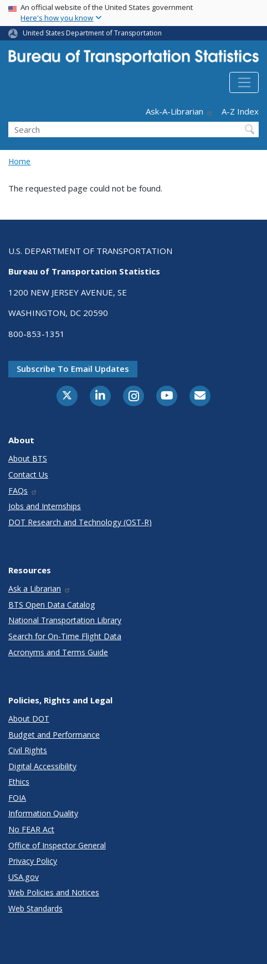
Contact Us (28, 474)
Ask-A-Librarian (179, 111)
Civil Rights (27, 750)
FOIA (17, 797)
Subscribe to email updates (73, 368)
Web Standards (35, 908)
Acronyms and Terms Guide (58, 652)
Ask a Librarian (39, 588)
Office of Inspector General (57, 845)
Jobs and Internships (44, 506)
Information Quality (43, 813)
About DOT (28, 718)
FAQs (23, 490)
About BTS (27, 458)
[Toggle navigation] (244, 82)
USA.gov (23, 877)
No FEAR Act (31, 829)
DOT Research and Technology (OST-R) (80, 522)
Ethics (18, 781)
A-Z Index (240, 111)
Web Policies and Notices (53, 892)
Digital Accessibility (42, 766)
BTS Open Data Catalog (51, 604)
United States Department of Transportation (92, 33)
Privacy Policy (32, 861)
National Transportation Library (64, 620)
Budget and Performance (54, 734)
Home (19, 161)
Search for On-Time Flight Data (64, 636)
